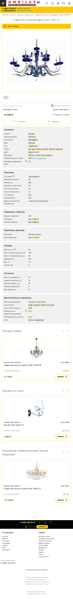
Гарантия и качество (45, 541)
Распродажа (6, 543)
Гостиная (50, 305)
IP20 (30, 308)
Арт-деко (32, 149)
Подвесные (29, 15)
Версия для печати (60, 105)
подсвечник (39, 320)
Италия (18, 106)
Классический (42, 149)
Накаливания (33, 176)
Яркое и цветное (56, 149)
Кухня (43, 305)
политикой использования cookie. (37, 584)
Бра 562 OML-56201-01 (14, 425)
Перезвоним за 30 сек (24, 10)
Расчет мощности (39, 158)
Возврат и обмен (44, 543)
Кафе (30, 305)
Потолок (31, 302)
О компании (8, 532)
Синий (36, 237)
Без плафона (47, 155)
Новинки (5, 545)
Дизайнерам (43, 548)
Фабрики (5, 539)
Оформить (42, 527)
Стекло (38, 155)
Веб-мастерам (43, 545)
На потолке (41, 302)
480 (29, 182)
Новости (41, 552)
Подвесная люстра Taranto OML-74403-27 (22, 488)
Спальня (36, 305)
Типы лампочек (44, 557)
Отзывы (41, 550)
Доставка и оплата (44, 536)
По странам (5, 541)
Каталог (13, 15)
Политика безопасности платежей (36, 570)
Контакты (5, 536)
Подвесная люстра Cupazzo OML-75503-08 (22, 365)
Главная (5, 15)
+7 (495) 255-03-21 (9, 11)
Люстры (20, 15)
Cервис (42, 532)
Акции (4, 548)
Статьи (41, 554)
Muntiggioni (33, 140)
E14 (29, 195)
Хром (30, 152)
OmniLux (8, 105)
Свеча (30, 320)
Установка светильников (46, 539)
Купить (62, 377)
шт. (28, 526)
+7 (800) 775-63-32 (9, 8)
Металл (31, 155)
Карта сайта (6, 550)
